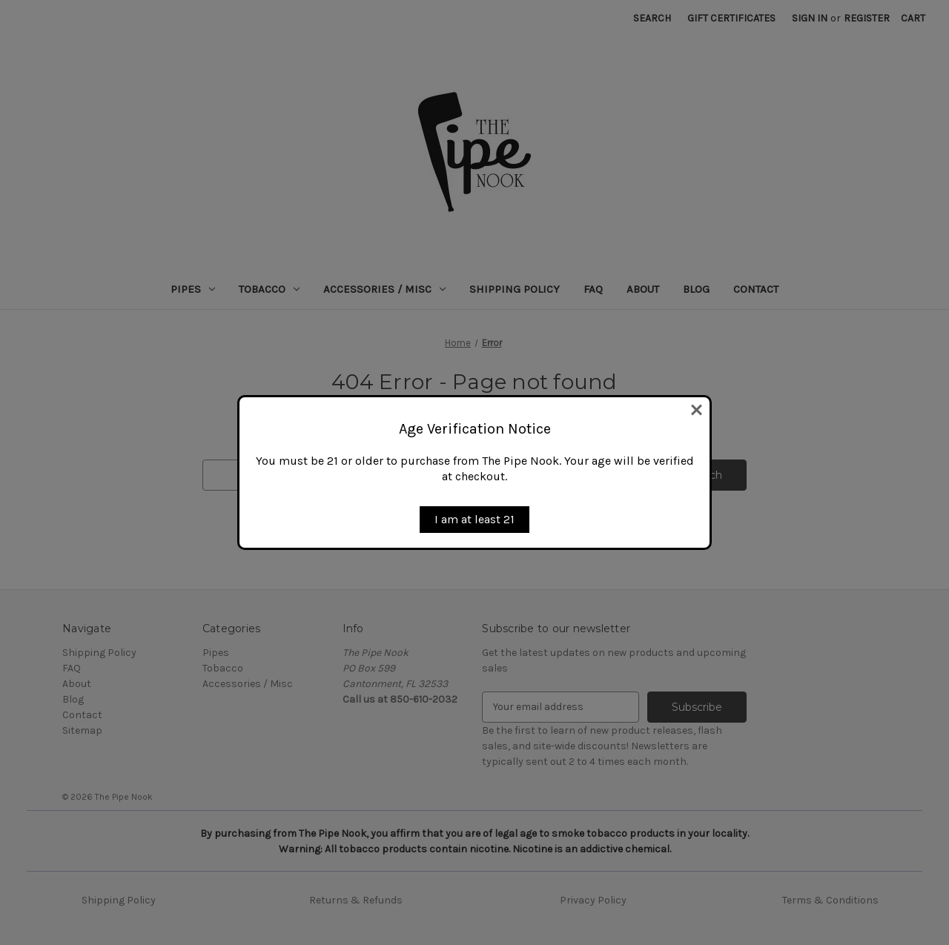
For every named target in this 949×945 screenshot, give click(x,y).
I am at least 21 (474, 519)
